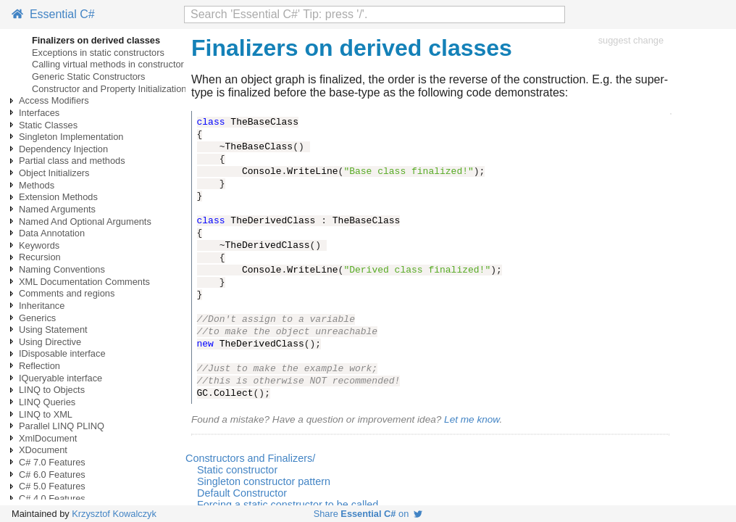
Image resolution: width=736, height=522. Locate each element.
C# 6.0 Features (52, 474)
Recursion (40, 257)
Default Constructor (242, 493)
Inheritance (41, 305)
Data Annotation (52, 233)
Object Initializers (54, 172)
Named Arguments (57, 209)
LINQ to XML (45, 414)
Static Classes (48, 125)
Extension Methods (58, 196)
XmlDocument (48, 438)
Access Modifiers (54, 100)
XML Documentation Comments (84, 281)
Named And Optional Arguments (85, 221)
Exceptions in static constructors (98, 52)
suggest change (631, 40)
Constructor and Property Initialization (109, 88)
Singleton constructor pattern (263, 481)
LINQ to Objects (52, 389)
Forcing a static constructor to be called (287, 504)
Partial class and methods (72, 160)
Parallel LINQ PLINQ (61, 425)
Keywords (39, 245)
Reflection (39, 365)
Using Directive (50, 341)
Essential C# (53, 14)
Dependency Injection (63, 149)
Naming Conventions (62, 269)
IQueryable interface (60, 378)
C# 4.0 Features (52, 498)
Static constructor (237, 470)
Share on (368, 513)
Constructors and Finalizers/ (250, 458)
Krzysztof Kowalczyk (114, 513)
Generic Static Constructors (88, 76)
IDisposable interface (62, 353)
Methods (36, 185)
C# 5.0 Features (52, 486)
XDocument (43, 449)
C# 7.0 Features (52, 462)
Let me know (471, 419)
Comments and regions (66, 293)
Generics (37, 317)
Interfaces (39, 112)
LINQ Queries (47, 402)
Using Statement (53, 329)
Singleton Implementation (71, 136)
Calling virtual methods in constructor (108, 64)
